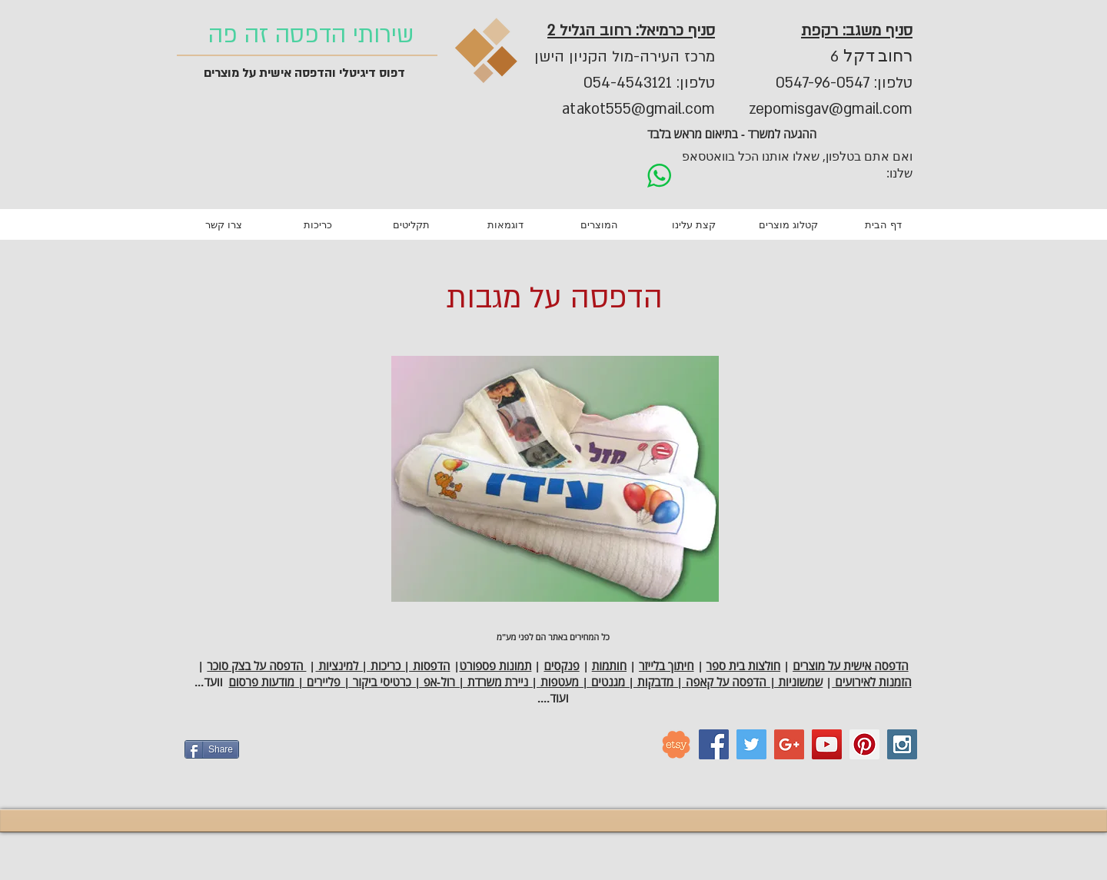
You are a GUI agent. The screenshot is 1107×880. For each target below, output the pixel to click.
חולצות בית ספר (743, 666)
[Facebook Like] (342, 755)
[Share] (211, 749)
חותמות (609, 666)
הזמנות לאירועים (871, 682)
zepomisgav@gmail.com (831, 109)
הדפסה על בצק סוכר (256, 666)
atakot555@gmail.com (638, 109)
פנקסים (561, 666)
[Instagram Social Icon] (902, 744)
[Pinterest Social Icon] (864, 744)
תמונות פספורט (496, 666)
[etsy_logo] (676, 744)
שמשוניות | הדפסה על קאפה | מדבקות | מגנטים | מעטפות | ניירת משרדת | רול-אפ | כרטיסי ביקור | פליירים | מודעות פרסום (525, 682)
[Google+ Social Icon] (789, 744)
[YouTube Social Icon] (827, 744)
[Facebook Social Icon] (714, 744)
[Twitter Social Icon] (751, 744)
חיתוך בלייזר (666, 666)
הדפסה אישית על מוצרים (850, 666)
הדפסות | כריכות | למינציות (382, 666)
